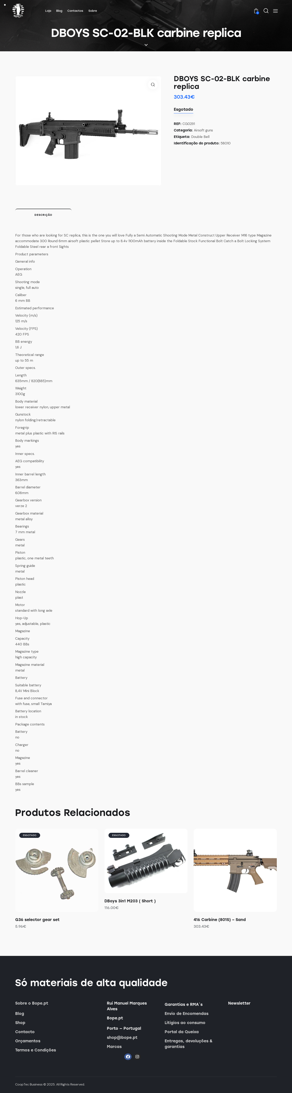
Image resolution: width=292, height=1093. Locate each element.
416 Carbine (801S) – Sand (220, 919)
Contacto (25, 1032)
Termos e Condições (35, 1050)
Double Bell (200, 136)
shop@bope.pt (122, 1037)
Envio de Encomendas (186, 1013)
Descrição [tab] (43, 214)
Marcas (114, 1046)
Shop (20, 1022)
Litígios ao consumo (185, 1022)
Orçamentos (27, 1041)
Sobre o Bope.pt (31, 1003)
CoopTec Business (29, 1084)
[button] (275, 11)
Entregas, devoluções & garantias (189, 1044)
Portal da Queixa (182, 1032)
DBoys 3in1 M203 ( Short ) (130, 901)
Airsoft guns (203, 130)
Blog (19, 1013)
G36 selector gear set (37, 919)
